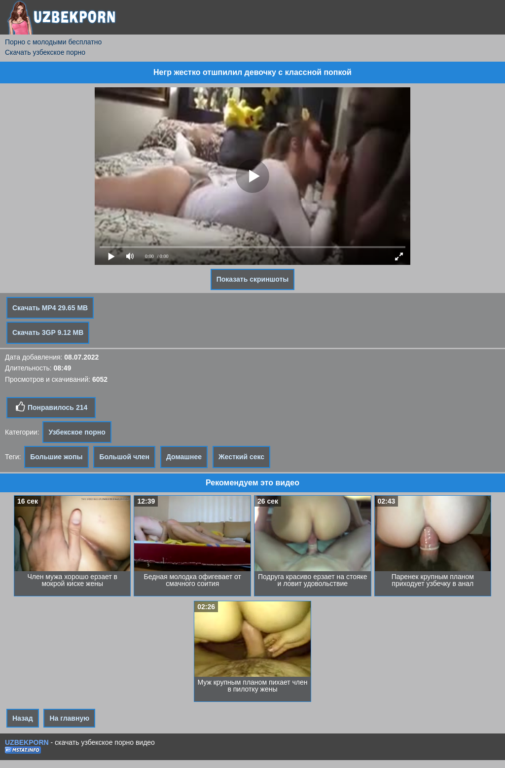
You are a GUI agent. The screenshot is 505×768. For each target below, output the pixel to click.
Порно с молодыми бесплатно (53, 42)
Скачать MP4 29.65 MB (50, 308)
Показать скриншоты (252, 279)
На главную (69, 718)
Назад (22, 718)
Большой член (124, 457)
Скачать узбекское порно (45, 52)
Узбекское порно (76, 432)
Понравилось (51, 407)
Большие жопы (56, 457)
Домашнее (184, 457)
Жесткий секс (241, 457)
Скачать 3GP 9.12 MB (47, 332)
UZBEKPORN (27, 742)
